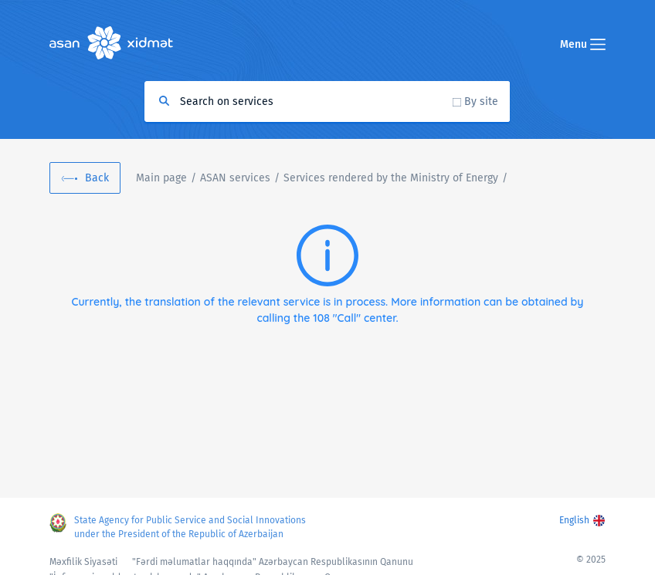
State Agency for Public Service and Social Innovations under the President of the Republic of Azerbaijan (190, 527)
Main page (161, 177)
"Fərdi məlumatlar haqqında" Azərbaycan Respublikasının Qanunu (272, 561)
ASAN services (235, 177)
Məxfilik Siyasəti (83, 561)
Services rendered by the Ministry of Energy (390, 177)
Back (97, 177)
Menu (583, 44)
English (574, 520)
